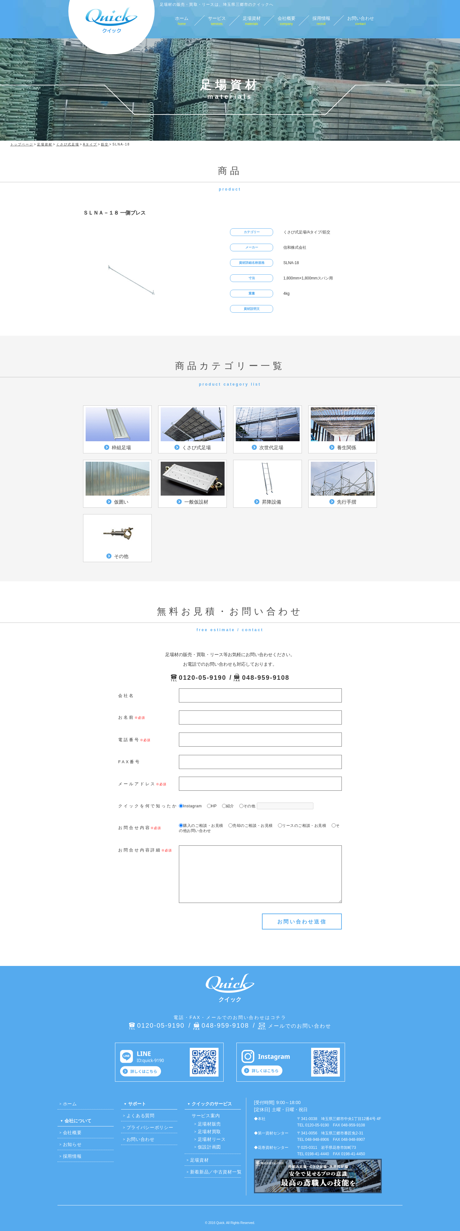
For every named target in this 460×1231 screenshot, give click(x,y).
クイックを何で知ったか (148, 806)
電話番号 (129, 739)
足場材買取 (209, 1131)
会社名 (126, 695)
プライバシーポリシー (149, 1127)
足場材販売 (209, 1124)
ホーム (70, 1104)
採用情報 (72, 1156)
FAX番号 (129, 761)
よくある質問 (140, 1115)
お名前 (126, 717)
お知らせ (72, 1144)
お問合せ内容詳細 (139, 850)
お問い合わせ (140, 1139)
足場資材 (199, 1160)
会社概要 (72, 1132)
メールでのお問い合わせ (299, 1026)
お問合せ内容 (134, 827)
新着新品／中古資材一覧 (216, 1172)
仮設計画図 (209, 1147)
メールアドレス (137, 783)
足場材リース (212, 1139)
